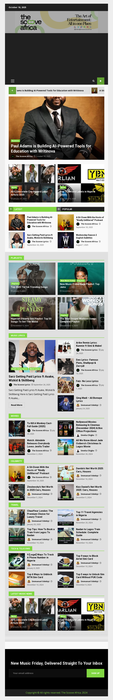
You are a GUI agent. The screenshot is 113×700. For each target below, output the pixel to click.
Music (14, 187)
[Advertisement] (56, 55)
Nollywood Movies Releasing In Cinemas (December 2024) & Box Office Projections (66, 429)
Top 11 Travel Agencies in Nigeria (66, 517)
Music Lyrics (35, 369)
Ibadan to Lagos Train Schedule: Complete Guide (66, 536)
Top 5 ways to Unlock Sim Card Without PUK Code (66, 580)
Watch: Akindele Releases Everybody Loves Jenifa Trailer (17, 447)
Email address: (48, 673)
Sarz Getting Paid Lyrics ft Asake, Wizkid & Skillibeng (17, 240)
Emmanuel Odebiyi (87, 405)
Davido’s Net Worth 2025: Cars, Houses (66, 474)
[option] (56, 128)
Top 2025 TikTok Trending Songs (32, 279)
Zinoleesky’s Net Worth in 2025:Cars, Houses (17, 492)
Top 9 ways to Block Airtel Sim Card (66, 561)
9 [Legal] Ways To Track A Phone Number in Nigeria (17, 561)
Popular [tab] (67, 209)
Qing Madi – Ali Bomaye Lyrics (66, 403)
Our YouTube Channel (100, 81)
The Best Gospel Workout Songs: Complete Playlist (78, 320)
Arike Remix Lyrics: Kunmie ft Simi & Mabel (66, 348)
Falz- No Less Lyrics (66, 385)
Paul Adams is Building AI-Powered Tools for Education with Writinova (56, 128)
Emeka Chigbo (85, 435)
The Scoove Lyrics (38, 242)
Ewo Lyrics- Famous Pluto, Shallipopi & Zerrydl (66, 366)
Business (15, 141)
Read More (16, 405)
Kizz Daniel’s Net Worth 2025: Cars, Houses (66, 492)
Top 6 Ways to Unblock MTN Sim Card (17, 580)
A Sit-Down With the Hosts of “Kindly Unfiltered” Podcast (66, 222)
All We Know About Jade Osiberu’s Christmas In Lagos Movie (66, 447)
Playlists (15, 284)
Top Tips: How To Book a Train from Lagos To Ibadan (17, 536)
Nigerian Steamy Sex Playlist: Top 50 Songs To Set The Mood (31, 320)
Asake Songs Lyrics (19, 369)
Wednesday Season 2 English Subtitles (66, 240)
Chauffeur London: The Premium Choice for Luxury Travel (17, 517)
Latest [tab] (18, 209)
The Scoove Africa (22, 156)
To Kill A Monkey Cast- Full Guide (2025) (17, 429)
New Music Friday (68, 281)
